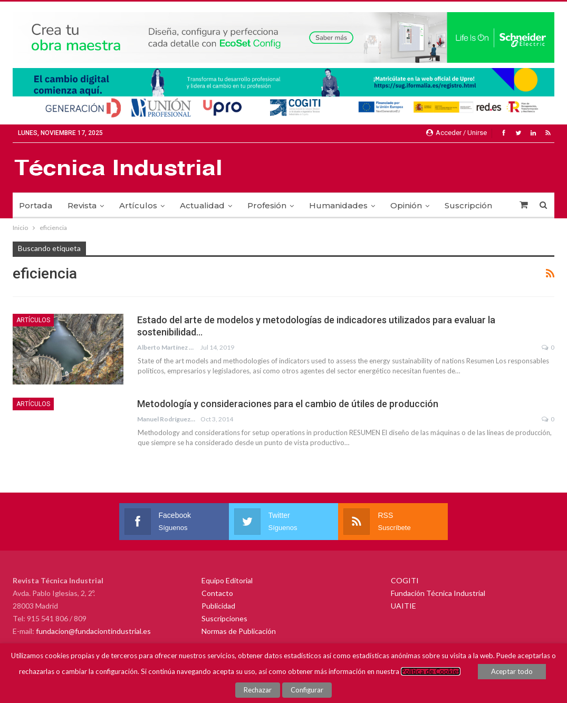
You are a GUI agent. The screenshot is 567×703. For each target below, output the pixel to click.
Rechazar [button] (258, 690)
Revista (82, 205)
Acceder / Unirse (456, 133)
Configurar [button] (307, 690)
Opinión (406, 205)
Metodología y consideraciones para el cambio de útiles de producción (287, 403)
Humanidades (338, 205)
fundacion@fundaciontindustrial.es (93, 631)
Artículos (138, 205)
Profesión (266, 205)
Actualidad (202, 205)
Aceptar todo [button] (512, 672)
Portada (35, 205)
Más (453, 205)
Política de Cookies (430, 672)
